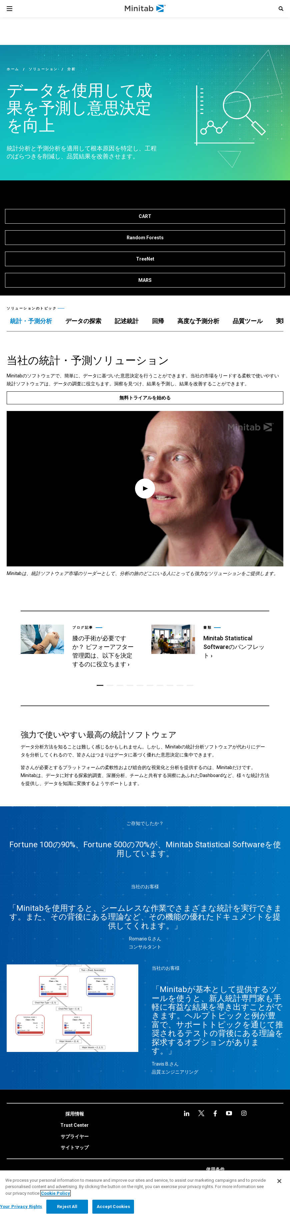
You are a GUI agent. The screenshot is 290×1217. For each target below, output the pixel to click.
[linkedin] (186, 1112)
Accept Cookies (113, 1206)
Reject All (67, 1206)
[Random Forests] (145, 237)
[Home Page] (145, 9)
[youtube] (215, 1112)
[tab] (31, 321)
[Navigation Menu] (9, 8)
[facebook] (201, 1112)
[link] (79, 647)
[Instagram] (229, 1112)
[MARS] (145, 280)
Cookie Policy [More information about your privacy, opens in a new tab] (55, 1193)
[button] (281, 8)
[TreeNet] (145, 259)
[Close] (279, 1181)
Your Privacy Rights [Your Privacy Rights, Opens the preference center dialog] (21, 1206)
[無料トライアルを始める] (145, 397)
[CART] (145, 216)
